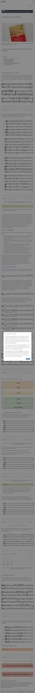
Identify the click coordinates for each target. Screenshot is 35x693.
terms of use (19, 356)
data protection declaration (11, 342)
